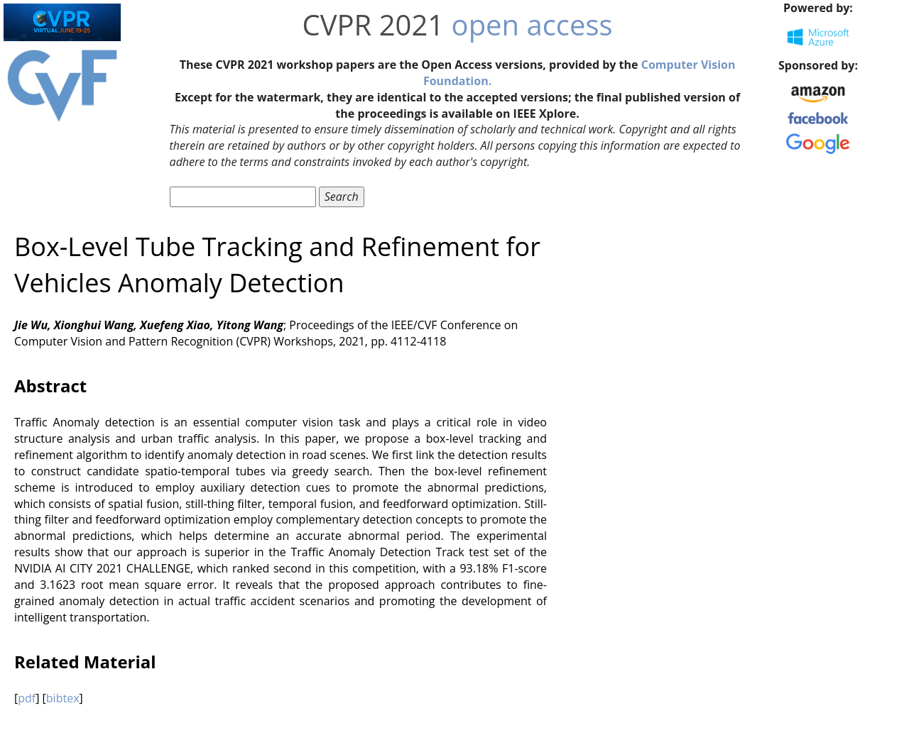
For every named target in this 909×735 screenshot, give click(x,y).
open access (532, 24)
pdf (27, 698)
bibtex (63, 698)
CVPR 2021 (374, 24)
